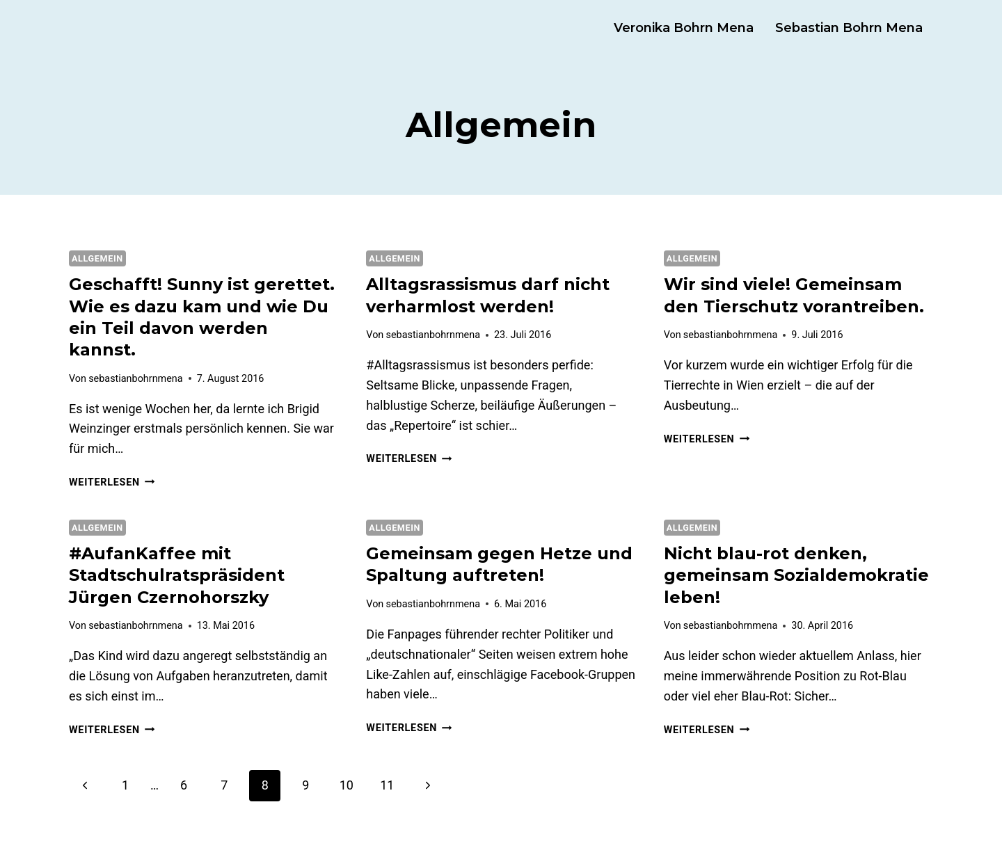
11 (387, 785)
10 (346, 785)
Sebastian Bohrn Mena (849, 27)
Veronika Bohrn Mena (684, 27)
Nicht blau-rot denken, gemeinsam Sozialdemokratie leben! (796, 575)
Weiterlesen (111, 482)
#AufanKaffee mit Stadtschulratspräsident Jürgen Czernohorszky (177, 575)
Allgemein (97, 258)
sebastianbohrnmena (135, 379)
